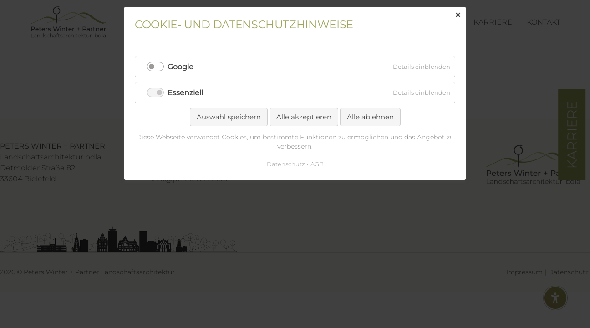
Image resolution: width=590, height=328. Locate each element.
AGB (317, 164)
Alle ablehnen (370, 117)
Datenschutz (286, 164)
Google (180, 66)
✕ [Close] (458, 15)
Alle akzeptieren (303, 117)
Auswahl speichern (229, 117)
